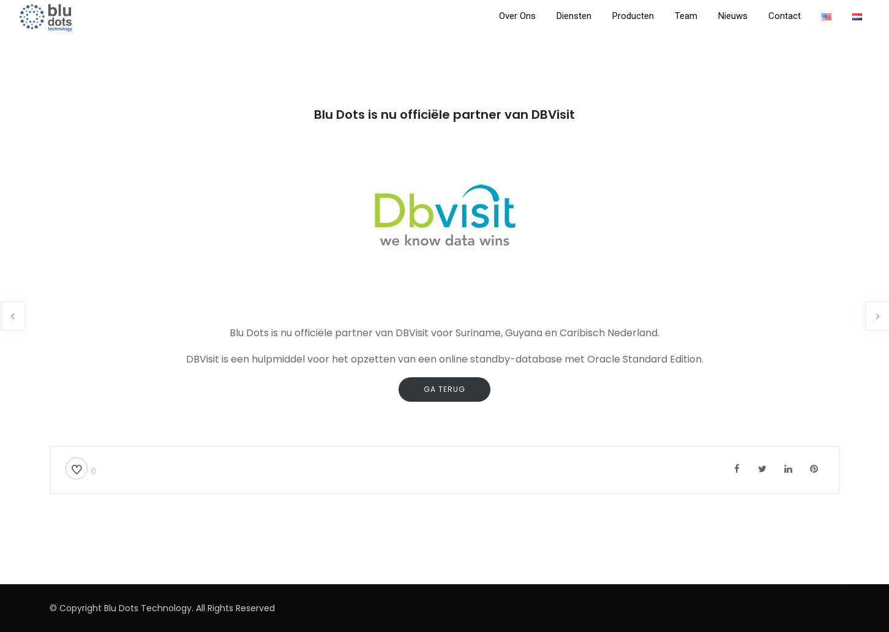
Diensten (574, 15)
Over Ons (517, 15)
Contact (784, 15)
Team (686, 15)
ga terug (444, 389)
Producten (633, 15)
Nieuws (733, 15)
